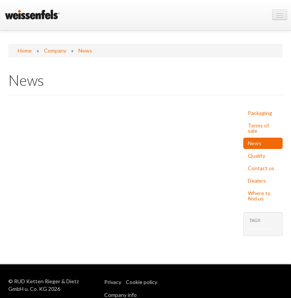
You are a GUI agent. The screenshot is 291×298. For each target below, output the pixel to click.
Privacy (112, 282)
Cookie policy (141, 282)
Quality (256, 155)
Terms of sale (258, 128)
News (85, 50)
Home (25, 50)
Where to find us (259, 196)
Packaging (260, 113)
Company (55, 50)
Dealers (257, 180)
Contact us (261, 168)
